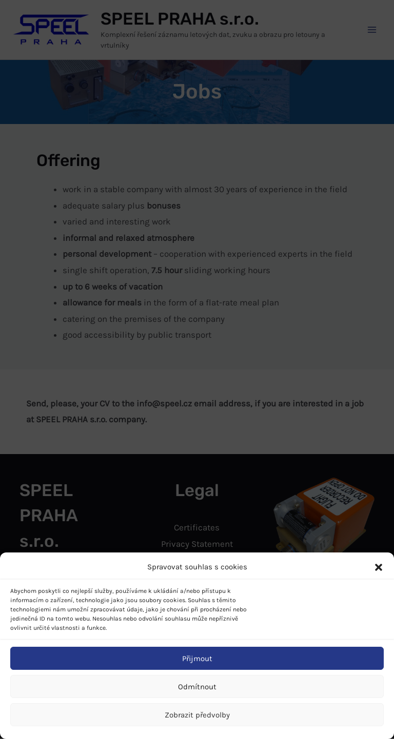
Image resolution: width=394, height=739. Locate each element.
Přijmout (197, 658)
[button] (378, 567)
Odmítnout (197, 686)
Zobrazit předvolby (197, 715)
